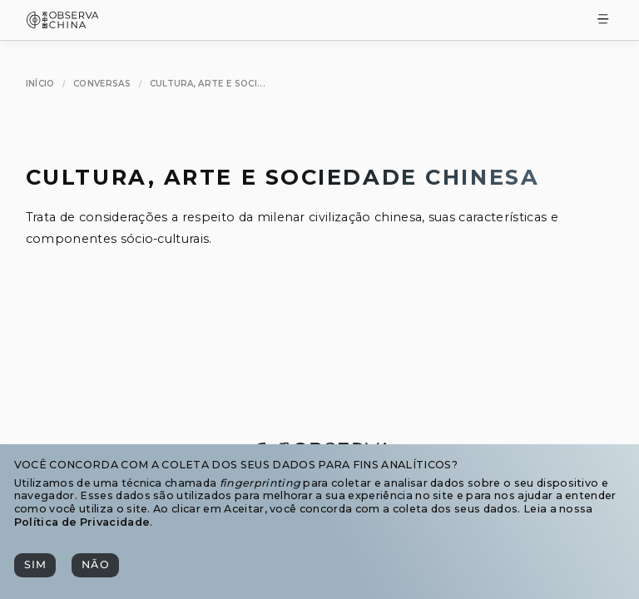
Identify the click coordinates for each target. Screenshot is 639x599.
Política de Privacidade (82, 522)
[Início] (40, 84)
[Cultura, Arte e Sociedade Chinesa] (207, 84)
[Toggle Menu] (603, 20)
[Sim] (35, 565)
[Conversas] (102, 84)
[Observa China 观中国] (63, 24)
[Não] (95, 565)
